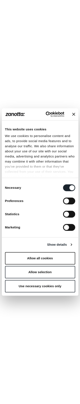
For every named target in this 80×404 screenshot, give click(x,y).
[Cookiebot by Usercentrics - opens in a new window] (47, 114)
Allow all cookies (40, 258)
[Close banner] (73, 114)
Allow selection (40, 272)
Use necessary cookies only (40, 286)
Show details (57, 244)
